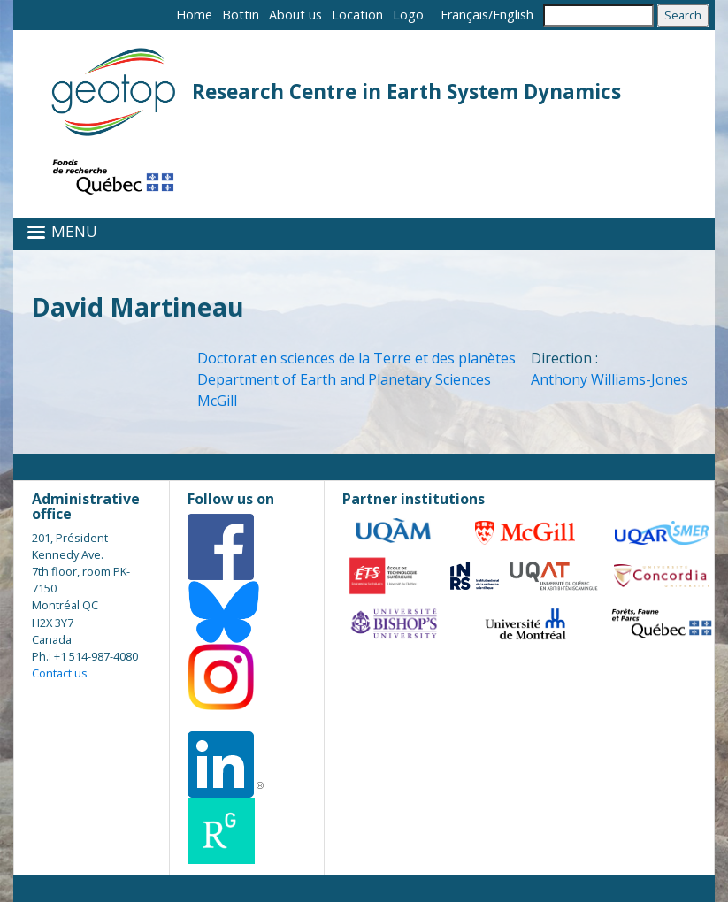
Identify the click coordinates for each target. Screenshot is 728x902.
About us (295, 14)
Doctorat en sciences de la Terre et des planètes (356, 358)
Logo (408, 14)
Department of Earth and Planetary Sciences (344, 379)
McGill (217, 400)
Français (464, 14)
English (513, 14)
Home (194, 14)
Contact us (60, 673)
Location (357, 14)
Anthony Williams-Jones (609, 379)
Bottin (240, 14)
